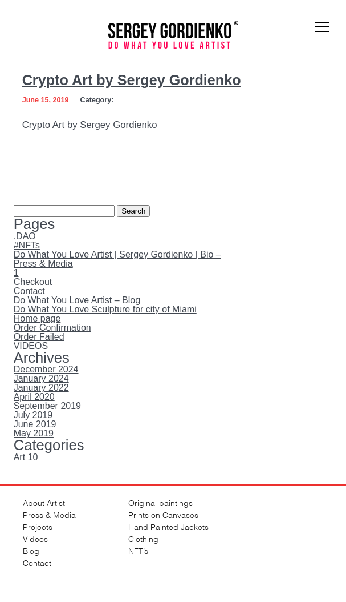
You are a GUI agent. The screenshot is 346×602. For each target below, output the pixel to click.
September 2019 (47, 406)
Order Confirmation (52, 327)
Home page (37, 318)
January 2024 (41, 378)
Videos (35, 538)
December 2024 (46, 369)
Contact (29, 291)
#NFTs (27, 245)
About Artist (44, 502)
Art (19, 457)
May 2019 (34, 433)
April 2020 (34, 397)
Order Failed (39, 337)
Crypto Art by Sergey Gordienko (131, 80)
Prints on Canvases (163, 514)
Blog (31, 550)
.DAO (25, 236)
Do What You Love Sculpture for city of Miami (105, 309)
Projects (37, 526)
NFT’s (138, 550)
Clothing (143, 538)
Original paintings (160, 502)
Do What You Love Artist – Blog (77, 300)
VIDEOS (31, 346)
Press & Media (43, 263)
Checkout (33, 282)
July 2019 (33, 415)
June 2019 (35, 424)
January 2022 (41, 387)
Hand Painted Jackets (168, 526)
